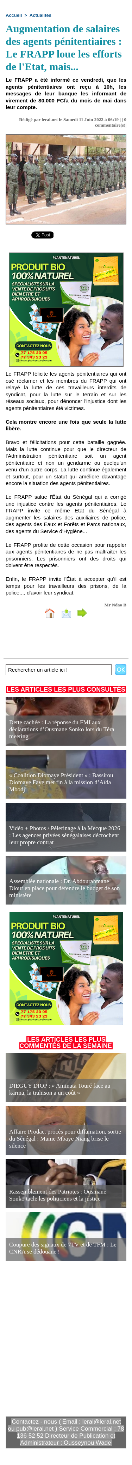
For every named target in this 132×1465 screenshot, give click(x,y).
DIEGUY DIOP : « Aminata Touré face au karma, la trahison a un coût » (60, 1089)
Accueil (14, 15)
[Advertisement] (60, 1338)
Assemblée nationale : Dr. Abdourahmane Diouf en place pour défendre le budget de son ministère (64, 888)
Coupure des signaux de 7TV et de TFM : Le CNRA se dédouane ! (63, 1248)
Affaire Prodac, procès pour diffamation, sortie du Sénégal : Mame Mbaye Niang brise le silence (65, 1138)
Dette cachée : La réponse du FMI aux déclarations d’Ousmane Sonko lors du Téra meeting (61, 729)
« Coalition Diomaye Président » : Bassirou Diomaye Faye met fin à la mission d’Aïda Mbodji (61, 782)
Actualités (40, 15)
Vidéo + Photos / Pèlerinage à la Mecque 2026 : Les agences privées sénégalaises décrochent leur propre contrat (64, 835)
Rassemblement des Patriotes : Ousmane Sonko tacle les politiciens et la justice (57, 1195)
